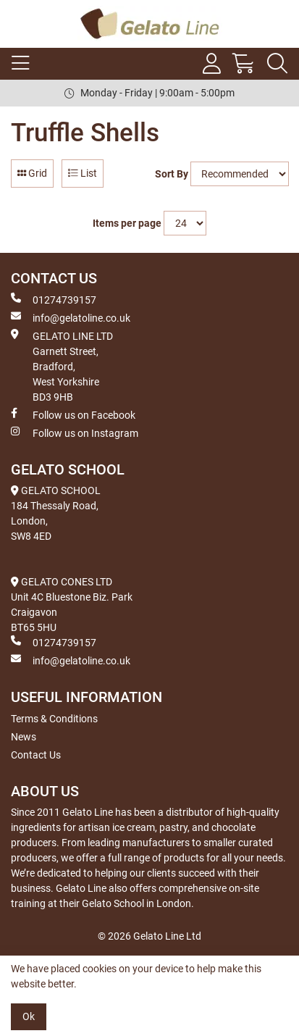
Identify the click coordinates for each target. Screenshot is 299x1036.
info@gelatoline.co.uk (70, 317)
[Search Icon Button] (277, 64)
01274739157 (53, 299)
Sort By (171, 174)
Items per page (127, 223)
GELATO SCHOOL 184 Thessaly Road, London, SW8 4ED (56, 513)
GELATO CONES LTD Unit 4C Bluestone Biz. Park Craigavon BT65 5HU (71, 604)
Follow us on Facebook (73, 414)
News (23, 737)
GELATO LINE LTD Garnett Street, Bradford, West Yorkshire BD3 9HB (62, 366)
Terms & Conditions (54, 718)
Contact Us (36, 755)
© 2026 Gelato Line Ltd (149, 936)
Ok (28, 1016)
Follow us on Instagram (74, 432)
